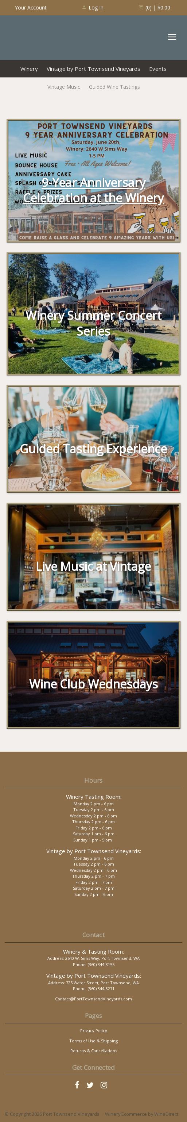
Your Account (31, 7)
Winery (29, 68)
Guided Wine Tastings (114, 86)
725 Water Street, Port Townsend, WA (102, 982)
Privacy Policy (93, 1030)
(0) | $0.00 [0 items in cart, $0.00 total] (154, 7)
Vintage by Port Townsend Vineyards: (93, 851)
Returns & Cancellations (93, 1050)
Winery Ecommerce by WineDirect (141, 1114)
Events (158, 68)
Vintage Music (63, 86)
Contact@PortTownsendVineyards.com (93, 998)
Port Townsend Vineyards (37, 37)
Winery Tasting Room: (93, 796)
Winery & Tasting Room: (93, 951)
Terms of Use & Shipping (93, 1040)
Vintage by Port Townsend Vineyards (93, 68)
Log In (92, 7)
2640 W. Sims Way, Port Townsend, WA (102, 958)
